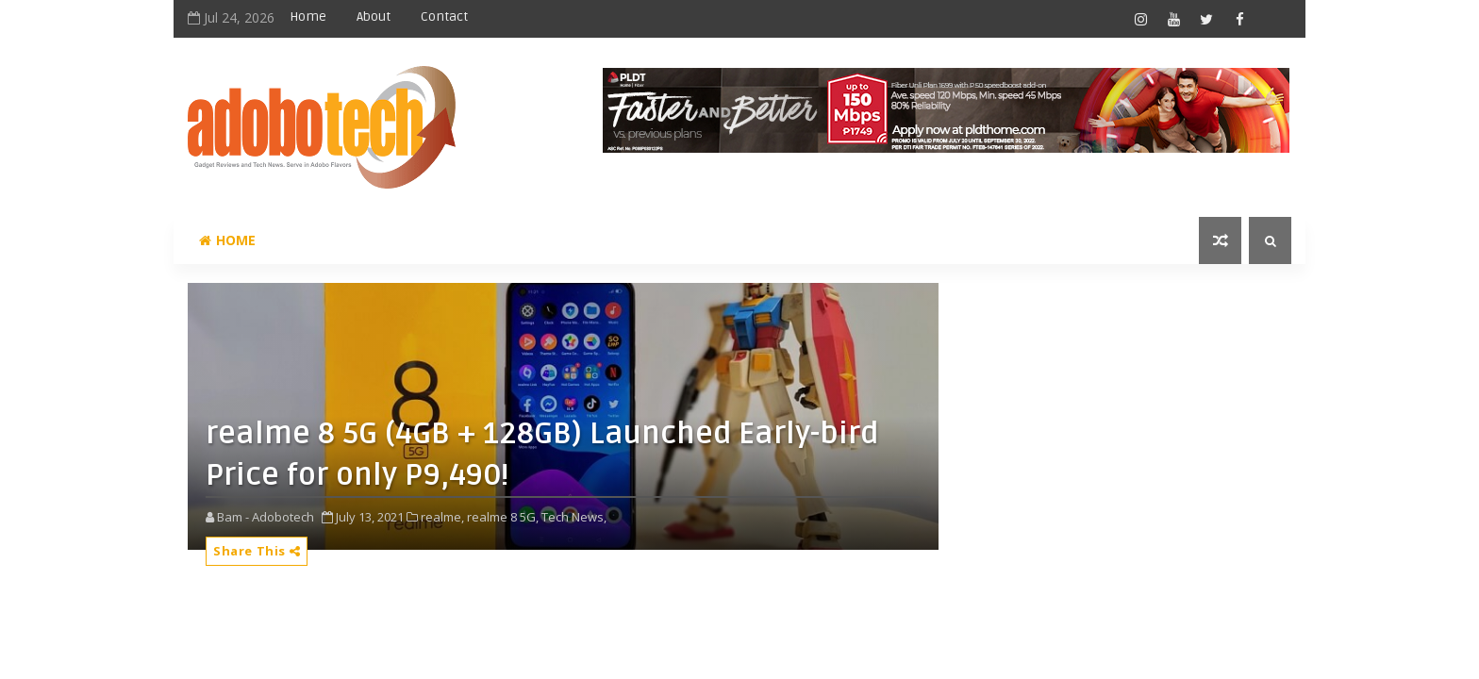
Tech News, (574, 516)
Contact (444, 16)
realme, (442, 516)
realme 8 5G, (503, 516)
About (374, 16)
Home (308, 16)
